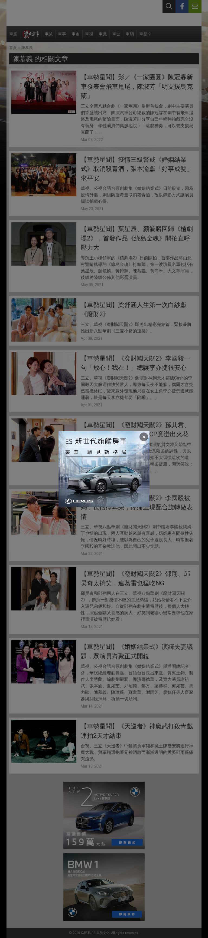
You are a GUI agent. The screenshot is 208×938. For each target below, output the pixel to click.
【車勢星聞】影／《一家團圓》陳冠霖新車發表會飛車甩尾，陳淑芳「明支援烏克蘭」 (137, 87)
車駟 (129, 37)
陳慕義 (27, 47)
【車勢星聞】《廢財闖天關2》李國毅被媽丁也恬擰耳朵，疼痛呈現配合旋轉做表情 (137, 507)
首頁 (13, 47)
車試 (48, 37)
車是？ (145, 37)
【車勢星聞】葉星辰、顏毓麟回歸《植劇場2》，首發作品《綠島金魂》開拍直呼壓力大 (137, 238)
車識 (102, 37)
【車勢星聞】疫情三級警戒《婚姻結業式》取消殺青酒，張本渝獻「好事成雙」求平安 (137, 169)
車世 (116, 37)
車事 (62, 37)
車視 (89, 37)
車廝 (13, 37)
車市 (75, 37)
